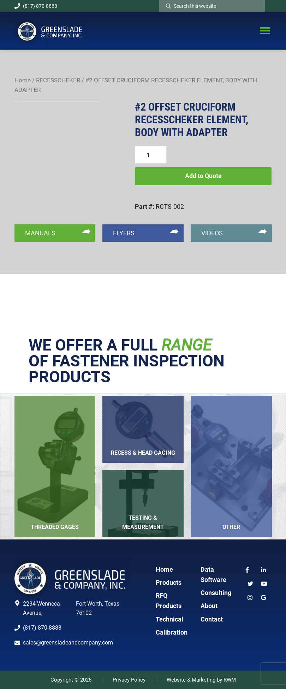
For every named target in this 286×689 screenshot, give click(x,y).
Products (168, 582)
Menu (265, 30)
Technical (169, 619)
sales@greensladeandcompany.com (68, 642)
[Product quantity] (151, 155)
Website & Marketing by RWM (201, 680)
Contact (212, 619)
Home (22, 80)
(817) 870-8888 (35, 6)
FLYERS (124, 233)
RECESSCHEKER (58, 80)
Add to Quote (203, 175)
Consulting (216, 592)
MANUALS (40, 233)
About (209, 606)
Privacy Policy (129, 680)
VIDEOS (212, 233)
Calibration (171, 632)
